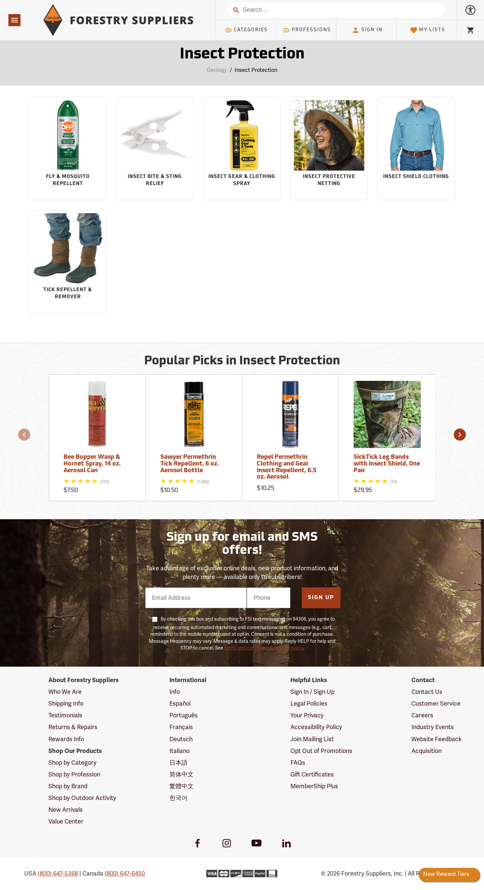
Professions (306, 30)
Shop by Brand (67, 786)
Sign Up (321, 597)
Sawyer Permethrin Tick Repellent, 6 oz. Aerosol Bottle (189, 464)
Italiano (179, 751)
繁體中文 (181, 786)
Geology (217, 70)
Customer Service (435, 703)
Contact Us (426, 692)
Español (180, 703)
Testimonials (65, 715)
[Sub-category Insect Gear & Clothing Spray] (242, 148)
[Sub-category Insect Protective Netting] (329, 148)
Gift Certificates (312, 774)
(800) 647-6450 (125, 873)
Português (183, 715)
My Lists (428, 30)
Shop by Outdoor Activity (82, 798)
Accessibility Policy (316, 727)
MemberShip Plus (314, 786)
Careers (422, 715)
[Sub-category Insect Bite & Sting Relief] (155, 148)
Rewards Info (66, 739)
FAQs (297, 762)
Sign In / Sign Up (312, 692)
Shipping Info (65, 703)
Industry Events (432, 727)
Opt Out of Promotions (321, 751)
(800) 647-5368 (58, 873)
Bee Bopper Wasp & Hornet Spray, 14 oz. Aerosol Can (92, 464)
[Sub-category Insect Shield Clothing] (416, 148)
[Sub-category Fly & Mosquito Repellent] (67, 148)
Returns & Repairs (72, 727)
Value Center (65, 821)
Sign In (367, 30)
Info (174, 692)
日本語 (178, 762)
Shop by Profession (74, 774)
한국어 (178, 798)
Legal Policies (308, 703)
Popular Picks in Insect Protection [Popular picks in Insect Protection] (242, 361)
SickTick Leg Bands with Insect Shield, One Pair (387, 464)
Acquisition (426, 751)
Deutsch (181, 739)
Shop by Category (72, 762)
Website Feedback (436, 739)
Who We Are (65, 692)
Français (181, 727)
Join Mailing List (312, 739)
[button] (24, 435)
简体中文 (181, 774)
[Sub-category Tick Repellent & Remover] (67, 261)
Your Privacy (307, 715)
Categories (246, 30)
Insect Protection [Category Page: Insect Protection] (242, 54)
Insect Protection (256, 70)
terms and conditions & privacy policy (263, 648)
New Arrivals (65, 809)
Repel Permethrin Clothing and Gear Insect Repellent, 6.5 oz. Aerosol (286, 467)
